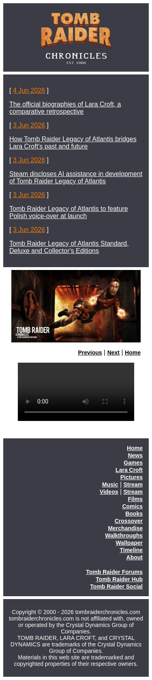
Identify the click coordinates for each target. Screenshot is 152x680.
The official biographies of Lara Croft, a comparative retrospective (65, 108)
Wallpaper (129, 543)
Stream (133, 484)
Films (135, 499)
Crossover (129, 521)
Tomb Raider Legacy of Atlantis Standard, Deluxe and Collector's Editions (68, 247)
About (134, 557)
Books (134, 513)
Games (133, 462)
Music (110, 484)
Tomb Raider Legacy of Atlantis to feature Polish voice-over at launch (68, 212)
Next (113, 352)
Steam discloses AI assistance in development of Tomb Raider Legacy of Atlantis (75, 177)
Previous (90, 352)
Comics (132, 506)
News (135, 455)
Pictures (131, 477)
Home (133, 352)
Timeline (131, 550)
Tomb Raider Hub (119, 579)
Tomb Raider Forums (114, 572)
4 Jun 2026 (29, 90)
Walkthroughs (124, 535)
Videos (109, 492)
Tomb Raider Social (116, 586)
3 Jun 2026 (29, 125)
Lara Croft (129, 470)
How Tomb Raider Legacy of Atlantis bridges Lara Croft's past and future (73, 143)
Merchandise (125, 528)
